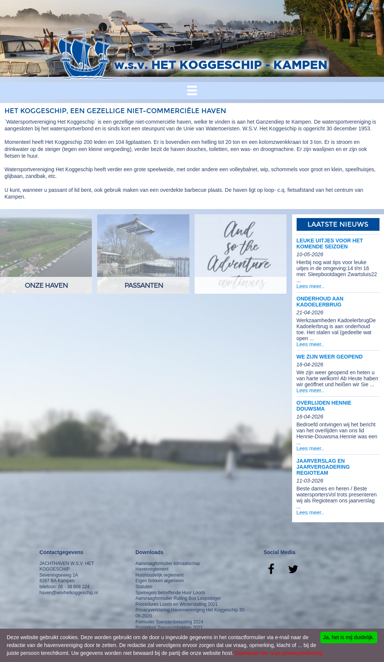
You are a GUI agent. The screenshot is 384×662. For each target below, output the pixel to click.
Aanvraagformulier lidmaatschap (167, 563)
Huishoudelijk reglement (159, 575)
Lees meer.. (310, 286)
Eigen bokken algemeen (159, 580)
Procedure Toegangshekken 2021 (168, 627)
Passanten (143, 285)
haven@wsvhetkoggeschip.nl (68, 592)
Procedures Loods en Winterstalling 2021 (176, 604)
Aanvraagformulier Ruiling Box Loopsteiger (178, 598)
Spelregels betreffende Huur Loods (170, 592)
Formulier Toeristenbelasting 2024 (169, 622)
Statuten (143, 586)
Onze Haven (46, 285)
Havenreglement (151, 569)
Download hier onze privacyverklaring (278, 653)
